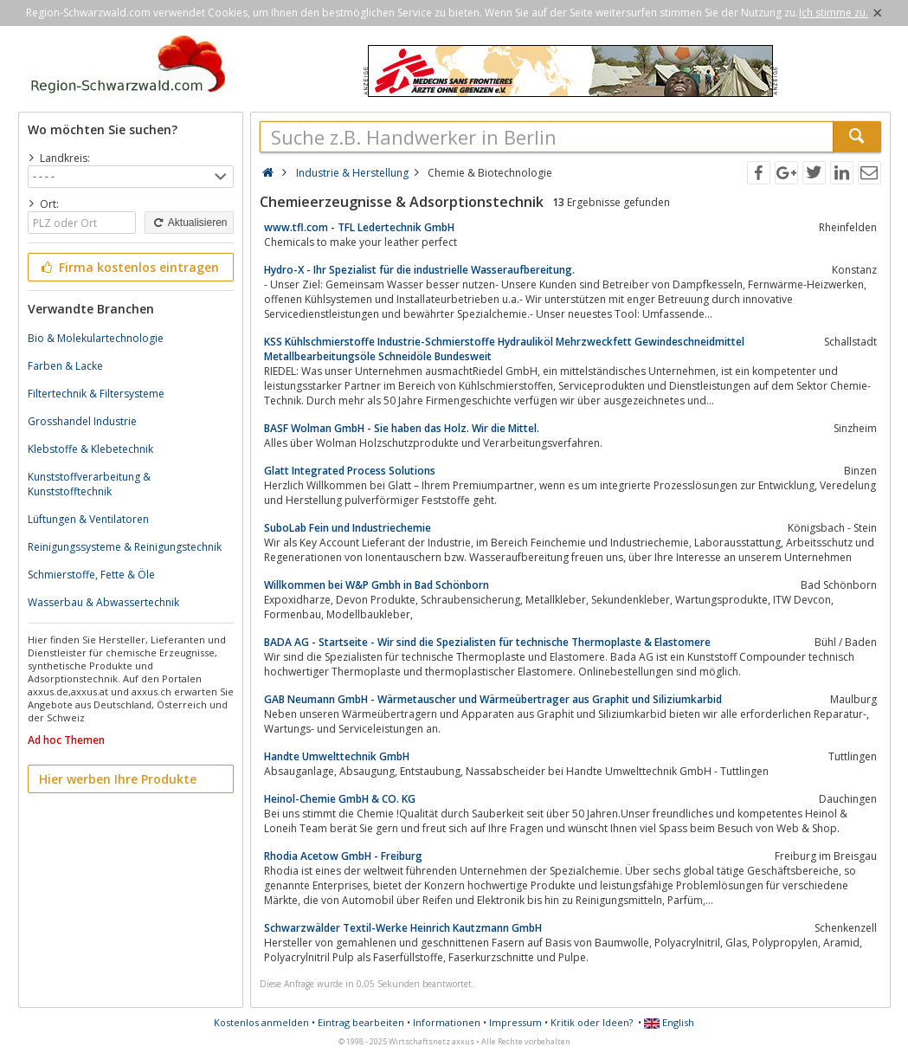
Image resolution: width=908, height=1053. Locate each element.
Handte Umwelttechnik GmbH (336, 756)
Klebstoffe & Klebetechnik (90, 449)
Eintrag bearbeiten (361, 1022)
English (669, 1022)
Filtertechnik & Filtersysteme (96, 393)
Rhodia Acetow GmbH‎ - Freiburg (343, 856)
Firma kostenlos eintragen (129, 267)
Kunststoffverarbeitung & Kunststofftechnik (89, 484)
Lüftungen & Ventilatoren (88, 519)
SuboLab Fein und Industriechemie (347, 527)
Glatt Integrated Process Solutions (349, 470)
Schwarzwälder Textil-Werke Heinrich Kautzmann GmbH (403, 928)
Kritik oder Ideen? (592, 1022)
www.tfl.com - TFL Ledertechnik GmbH (359, 227)
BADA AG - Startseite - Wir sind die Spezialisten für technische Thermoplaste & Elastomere (487, 642)
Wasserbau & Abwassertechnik (103, 602)
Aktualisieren (189, 222)
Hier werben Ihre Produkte (117, 779)
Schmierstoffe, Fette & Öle (91, 574)
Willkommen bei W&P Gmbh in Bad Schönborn (376, 585)
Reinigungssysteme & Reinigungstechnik (125, 546)
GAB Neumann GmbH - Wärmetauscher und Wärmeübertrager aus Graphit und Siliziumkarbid (493, 699)
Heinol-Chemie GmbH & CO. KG (339, 798)
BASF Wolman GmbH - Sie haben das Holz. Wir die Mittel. (401, 428)
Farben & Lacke (65, 366)
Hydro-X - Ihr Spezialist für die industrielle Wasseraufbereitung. (419, 269)
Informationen (446, 1022)
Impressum (515, 1022)
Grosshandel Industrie (82, 421)
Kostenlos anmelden (261, 1022)
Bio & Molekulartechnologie (96, 338)
